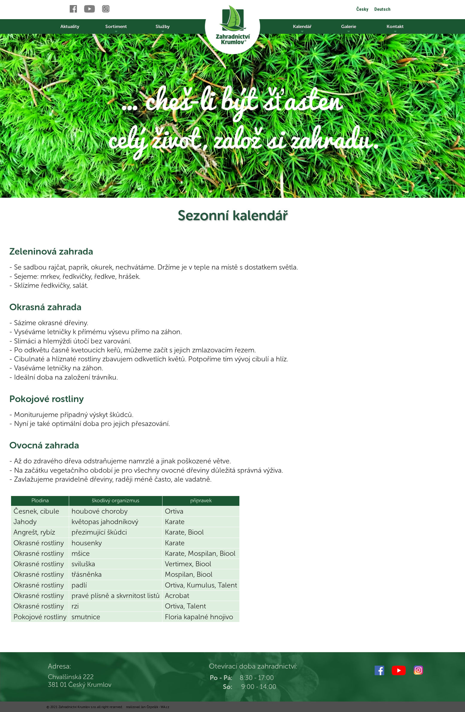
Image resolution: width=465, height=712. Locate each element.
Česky (362, 9)
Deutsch (382, 9)
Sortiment (116, 29)
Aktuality (69, 26)
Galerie (348, 29)
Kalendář (302, 29)
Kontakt (395, 29)
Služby (163, 29)
